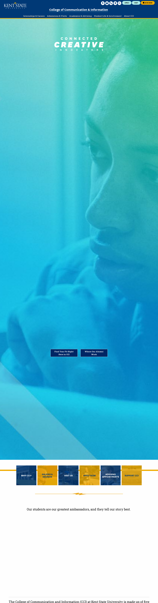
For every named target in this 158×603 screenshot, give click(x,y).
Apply (127, 2)
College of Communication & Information (78, 9)
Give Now (147, 2)
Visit (136, 2)
